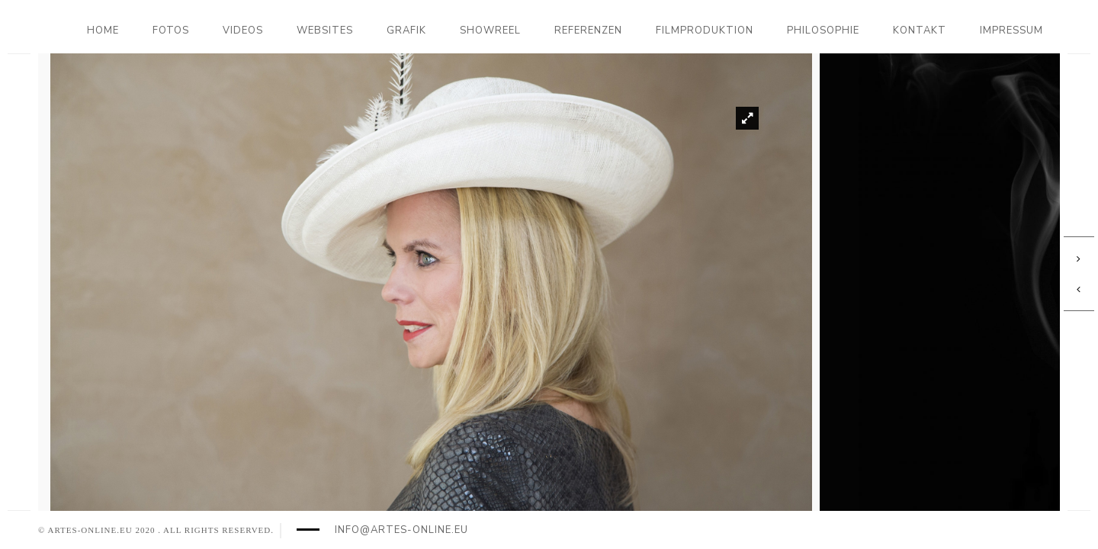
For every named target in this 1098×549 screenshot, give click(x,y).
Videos (243, 30)
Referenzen (588, 30)
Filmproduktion (704, 30)
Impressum (1011, 30)
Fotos (170, 30)
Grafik (406, 30)
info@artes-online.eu (401, 530)
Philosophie (823, 30)
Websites (325, 30)
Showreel (490, 30)
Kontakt (919, 30)
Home (103, 30)
